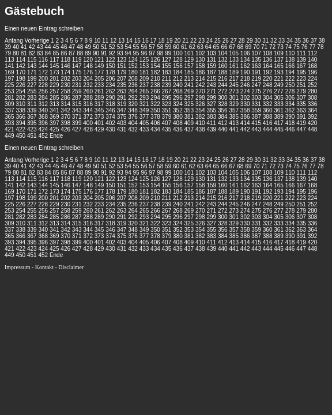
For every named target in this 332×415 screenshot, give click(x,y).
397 (54, 123)
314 (65, 104)
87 (72, 53)
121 (99, 59)
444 (268, 129)
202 (65, 79)
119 (77, 59)
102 (200, 53)
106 (245, 53)
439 (211, 129)
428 (88, 129)
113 (9, 59)
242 (200, 85)
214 (200, 79)
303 (256, 98)
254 (20, 91)
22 (193, 40)
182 (155, 72)
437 (189, 129)
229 (54, 85)
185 (189, 72)
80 (16, 53)
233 (99, 85)
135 (256, 59)
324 (178, 104)
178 (110, 72)
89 (88, 53)
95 (136, 53)
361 (279, 110)
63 (200, 47)
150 (110, 66)
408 (178, 123)
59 (168, 47)
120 (88, 59)
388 (268, 117)
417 (279, 123)
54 (128, 47)
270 (200, 91)
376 (133, 117)
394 (20, 123)
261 (99, 91)
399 (77, 123)
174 (65, 72)
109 (279, 53)
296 (178, 98)
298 (200, 98)
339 (32, 110)
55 (136, 47)
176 (88, 72)
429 (99, 129)
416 (268, 123)
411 (211, 123)
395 (32, 123)
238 (155, 85)
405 (144, 123)
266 (155, 91)
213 (189, 79)
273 (234, 91)
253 (9, 91)
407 (167, 123)
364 (313, 110)
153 (144, 66)
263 (122, 91)
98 (160, 53)
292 (133, 98)
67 (232, 47)
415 (256, 123)
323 (167, 104)
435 (167, 129)
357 (234, 110)
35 (298, 40)
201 (54, 79)
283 (32, 98)
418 (290, 123)
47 (72, 47)
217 (234, 79)
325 (189, 104)
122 (110, 59)
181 (144, 72)
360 (268, 110)
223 (301, 79)
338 (20, 110)
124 (133, 59)
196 (313, 72)
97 (152, 53)
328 (223, 104)
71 (264, 47)
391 (301, 117)
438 (200, 129)
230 (65, 85)
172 (43, 72)
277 (279, 91)
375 (122, 117)
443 (256, 129)
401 (99, 123)
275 (256, 91)
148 (88, 66)
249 (279, 85)
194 (290, 72)
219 (256, 79)
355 (211, 110)
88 (80, 53)
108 (268, 53)
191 (256, 72)
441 (234, 129)
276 (268, 91)
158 (200, 66)
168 (313, 66)
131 (211, 59)
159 (211, 66)
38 (322, 40)
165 (279, 66)
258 (65, 91)
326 (200, 104)
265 (144, 91)
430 (110, 129)
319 (122, 104)
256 (43, 91)
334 (290, 104)
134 (245, 59)
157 (189, 66)
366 (20, 117)
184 (178, 72)
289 (99, 98)
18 (161, 40)
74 (288, 47)
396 (43, 123)
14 (129, 40)
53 (120, 47)
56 (144, 47)
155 (167, 66)
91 (104, 53)
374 (110, 117)
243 (211, 85)
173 (54, 72)
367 (32, 117)
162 (245, 66)
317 (99, 104)
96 (144, 53)
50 (96, 47)
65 (216, 47)
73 (280, 47)
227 (32, 85)
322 (155, 104)
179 (122, 72)
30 (257, 40)
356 (223, 110)
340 (43, 110)
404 (133, 123)
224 (313, 79)
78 (320, 47)
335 (301, 104)
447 (301, 129)
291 (122, 98)
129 (189, 59)
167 (301, 66)
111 (301, 53)
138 (290, 59)
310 (20, 104)
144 (43, 66)
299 (211, 98)
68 (240, 47)
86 (64, 53)
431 (122, 129)
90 (96, 53)
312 (43, 104)
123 (122, 59)
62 (192, 47)
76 (304, 47)
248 (268, 85)
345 (99, 110)
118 (65, 59)
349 (144, 110)
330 (245, 104)
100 (178, 53)
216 (223, 79)
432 (133, 129)
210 (155, 79)
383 (211, 117)
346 (110, 110)
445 (279, 129)
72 (272, 47)
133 (234, 59)
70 (256, 47)
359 (256, 110)
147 (77, 66)
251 (301, 85)
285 (54, 98)
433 (144, 129)
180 (133, 72)
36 (306, 40)
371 (77, 117)
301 (234, 98)
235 (122, 85)
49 (88, 47)
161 (234, 66)
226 (20, 85)
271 (211, 91)
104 (223, 53)
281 (9, 98)
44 (48, 47)
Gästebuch (34, 11)
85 (55, 53)
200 (43, 79)
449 (9, 136)
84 (48, 53)
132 (223, 59)
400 (88, 123)
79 (8, 53)
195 (301, 72)
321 (144, 104)
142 (20, 66)
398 (65, 123)
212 (178, 79)
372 (88, 117)
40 (16, 47)
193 (279, 72)
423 (32, 129)
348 (133, 110)
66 (224, 47)
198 (20, 79)
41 (24, 47)
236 (133, 85)
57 (152, 47)
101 (189, 53)
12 (113, 40)
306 (290, 98)
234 (110, 85)
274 (245, 91)
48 (80, 47)
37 (314, 40)
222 (290, 79)
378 (155, 117)
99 (168, 53)
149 (99, 66)
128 (178, 59)
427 (77, 129)
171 (32, 72)
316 (88, 104)
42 (32, 47)
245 (234, 85)
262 (110, 91)
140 (313, 59)
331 (256, 104)
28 (241, 40)
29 (249, 40)
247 (256, 85)
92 (112, 53)
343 (77, 110)
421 (9, 129)
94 (128, 53)
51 (104, 47)
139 (301, 59)
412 (223, 123)
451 (32, 136)
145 (54, 66)
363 (301, 110)
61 (184, 47)
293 (144, 98)
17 (153, 40)
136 (268, 59)
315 (77, 104)
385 (234, 117)
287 (77, 98)
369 (54, 117)
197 (9, 79)
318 (110, 104)
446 (290, 129)
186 (200, 72)
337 (9, 110)
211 (167, 79)
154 (155, 66)
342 (65, 110)
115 (32, 59)
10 (97, 40)
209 (144, 79)
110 (290, 53)
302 (245, 98)
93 (120, 53)
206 (110, 79)
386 (245, 117)
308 (313, 98)
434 (155, 129)
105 (234, 53)
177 (99, 72)
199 (32, 79)
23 (201, 40)
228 (43, 85)
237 (144, 85)
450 (20, 136)
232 (88, 85)
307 (301, 98)
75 (296, 47)
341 (54, 110)
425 (54, 129)
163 (256, 66)
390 (290, 117)
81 (24, 53)
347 (122, 110)
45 (55, 47)
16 (145, 40)
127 (167, 59)
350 (155, 110)
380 (178, 117)
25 (217, 40)
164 (268, 66)
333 (279, 104)
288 (88, 98)
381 (189, 117)
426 (65, 129)
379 (167, 117)
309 (9, 104)
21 (185, 40)
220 (268, 79)
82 (32, 53)
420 (313, 123)
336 (313, 104)
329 (234, 104)
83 (40, 53)
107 (256, 53)
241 (189, 85)
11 (105, 40)
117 (54, 59)
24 (209, 40)
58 (160, 47)
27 (234, 40)
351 (167, 110)
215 (211, 79)
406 (155, 123)
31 (265, 40)
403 (122, 123)
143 (32, 66)
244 (223, 85)
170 (20, 72)
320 (133, 104)
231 (77, 85)
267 (167, 91)
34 (289, 40)
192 (268, 72)
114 (20, 59)
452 (43, 136)
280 (313, 91)
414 (245, 123)
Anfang (14, 40)
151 (122, 66)
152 (133, 66)
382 (200, 117)
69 (248, 47)
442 (245, 129)
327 (211, 104)
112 (313, 53)
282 (20, 98)
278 (290, 91)
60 (176, 47)
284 (43, 98)
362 (290, 110)
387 (256, 117)
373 (99, 117)
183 (167, 72)
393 (9, 123)
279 (301, 91)
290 (110, 98)
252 (313, 85)
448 (313, 129)
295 (167, 98)
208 (133, 79)
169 (9, 72)
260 (88, 91)
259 (77, 91)
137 (279, 59)
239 (167, 85)
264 (133, 91)
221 (279, 79)
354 (200, 110)
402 (110, 123)
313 (54, 104)
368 (43, 117)
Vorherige (36, 40)
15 (137, 40)
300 (223, 98)
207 (122, 79)
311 (32, 104)
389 (279, 117)
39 (8, 47)
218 (245, 79)
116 (43, 59)
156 (178, 66)
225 (9, 85)
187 (211, 72)
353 (189, 110)
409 (189, 123)
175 (77, 72)
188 (223, 72)
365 (9, 117)
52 (112, 47)
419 (301, 123)
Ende (56, 136)
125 (144, 59)
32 (273, 40)
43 (40, 47)
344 (88, 110)
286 (65, 98)
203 (77, 79)
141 (9, 66)
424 (43, 129)
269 (189, 91)
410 (200, 123)
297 (189, 98)
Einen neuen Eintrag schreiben (44, 28)
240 (178, 85)
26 (225, 40)
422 (20, 129)
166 (290, 66)
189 (234, 72)
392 (313, 117)
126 (155, 59)
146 (65, 66)
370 (65, 117)
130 (200, 59)
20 (177, 40)
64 (208, 47)
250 (290, 85)
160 (223, 66)
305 (279, 98)
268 (178, 91)
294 (155, 98)
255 (32, 91)
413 (234, 123)
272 (223, 91)
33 (281, 40)
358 (245, 110)
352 (178, 110)
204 (88, 79)
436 (178, 129)
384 (223, 117)
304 (268, 98)
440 (223, 129)
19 (169, 40)
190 (245, 72)
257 (54, 91)
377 (144, 117)
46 (64, 47)
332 (268, 104)
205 (99, 79)
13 (121, 40)
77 (312, 47)
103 (211, 53)
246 (245, 85)
